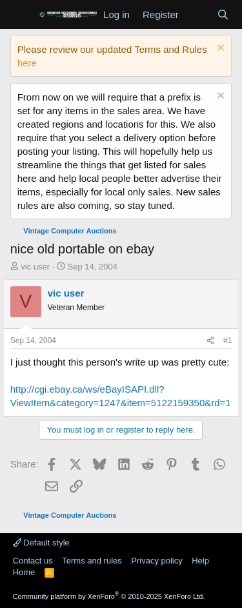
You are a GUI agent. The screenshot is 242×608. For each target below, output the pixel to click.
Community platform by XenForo (109, 596)
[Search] (223, 14)
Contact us (33, 560)
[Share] (210, 340)
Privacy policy (156, 560)
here (27, 62)
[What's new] (197, 14)
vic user (35, 266)
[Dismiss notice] (219, 49)
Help (200, 560)
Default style (41, 542)
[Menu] (21, 15)
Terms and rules (91, 560)
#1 (227, 340)
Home (24, 572)
